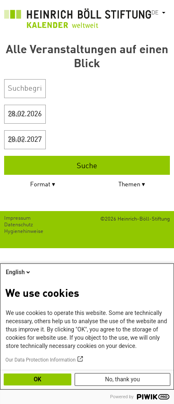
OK (38, 379)
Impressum (17, 218)
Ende (16, 140)
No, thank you (122, 379)
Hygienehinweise (23, 231)
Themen (129, 185)
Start (16, 114)
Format (40, 185)
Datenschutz (18, 225)
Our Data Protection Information (40, 360)
